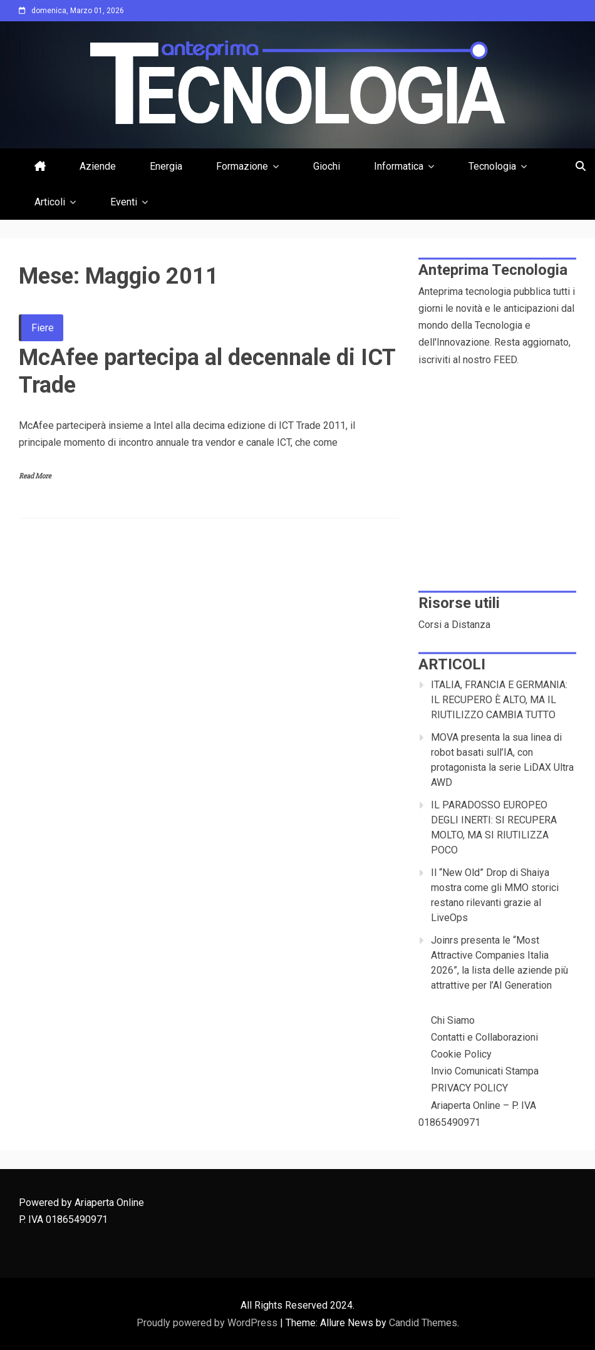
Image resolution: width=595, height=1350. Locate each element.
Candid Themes (423, 1323)
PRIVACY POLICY (469, 1088)
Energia (166, 166)
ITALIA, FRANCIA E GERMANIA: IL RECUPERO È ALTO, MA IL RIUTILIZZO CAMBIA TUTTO (499, 700)
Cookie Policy (461, 1054)
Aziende (98, 166)
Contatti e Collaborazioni (484, 1037)
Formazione (242, 166)
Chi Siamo (453, 1020)
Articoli (49, 202)
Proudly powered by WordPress (208, 1323)
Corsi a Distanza (454, 625)
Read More (35, 476)
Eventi (123, 202)
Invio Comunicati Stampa (485, 1071)
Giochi (326, 166)
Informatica (398, 166)
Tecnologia (492, 166)
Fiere (42, 328)
